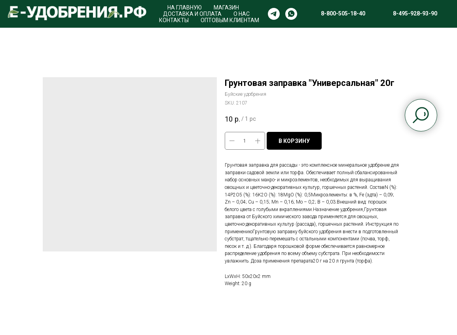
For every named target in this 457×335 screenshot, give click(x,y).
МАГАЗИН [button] (226, 7)
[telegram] (274, 14)
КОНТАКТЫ (174, 20)
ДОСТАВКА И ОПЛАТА (192, 14)
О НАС (241, 14)
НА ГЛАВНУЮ (184, 7)
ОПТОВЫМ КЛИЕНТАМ (230, 20)
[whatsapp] (291, 14)
